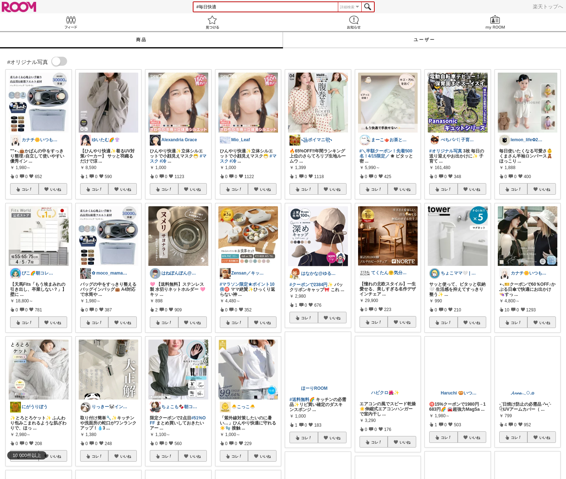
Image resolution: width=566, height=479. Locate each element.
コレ (27, 189)
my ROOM (495, 22)
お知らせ (354, 22)
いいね (55, 189)
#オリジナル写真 (445, 151)
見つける (212, 22)
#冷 (163, 161)
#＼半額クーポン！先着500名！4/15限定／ (386, 153)
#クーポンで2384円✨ (311, 284)
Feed (71, 22)
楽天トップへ (548, 6)
